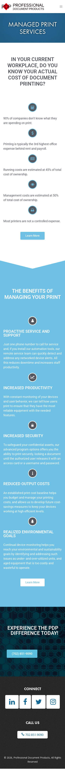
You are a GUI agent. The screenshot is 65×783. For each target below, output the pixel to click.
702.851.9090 (32, 734)
